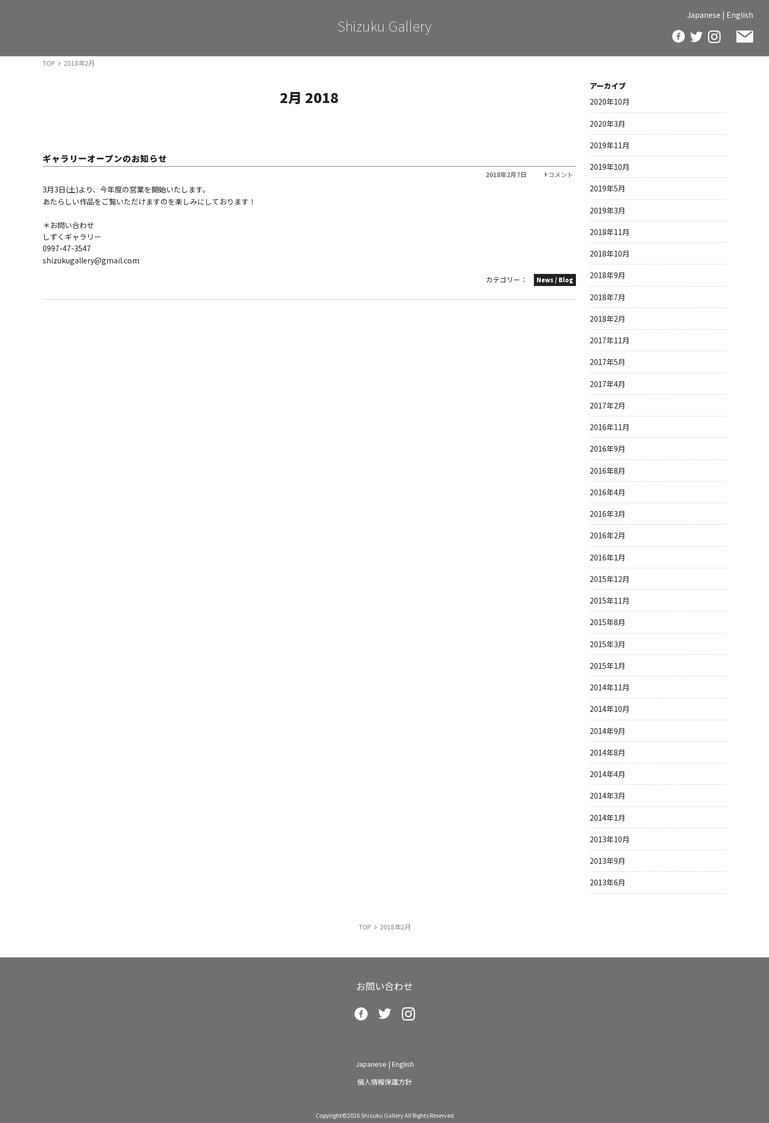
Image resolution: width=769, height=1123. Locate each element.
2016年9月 (607, 448)
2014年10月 (610, 708)
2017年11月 (610, 340)
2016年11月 (610, 427)
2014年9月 (607, 731)
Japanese (704, 14)
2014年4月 (607, 774)
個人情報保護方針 (384, 1082)
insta (714, 36)
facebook (678, 36)
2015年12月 (610, 579)
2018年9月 (607, 275)
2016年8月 (607, 470)
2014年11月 (610, 687)
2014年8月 (607, 752)
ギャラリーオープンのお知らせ (105, 158)
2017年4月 (607, 384)
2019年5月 (607, 188)
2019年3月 (607, 210)
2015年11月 (610, 600)
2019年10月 (610, 166)
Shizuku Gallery (384, 25)
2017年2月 (607, 405)
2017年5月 (607, 361)
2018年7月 (607, 297)
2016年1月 (607, 557)
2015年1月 (607, 665)
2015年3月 (607, 644)
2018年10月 (610, 253)
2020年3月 (607, 123)
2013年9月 (607, 860)
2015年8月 (607, 622)
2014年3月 (607, 795)
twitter (696, 36)
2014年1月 (607, 817)
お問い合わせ (744, 36)
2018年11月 (610, 232)
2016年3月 (607, 513)
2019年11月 (610, 145)
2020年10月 (610, 101)
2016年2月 (607, 535)
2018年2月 (607, 318)
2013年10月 (610, 839)
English (739, 14)
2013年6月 (607, 882)
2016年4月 (607, 492)
